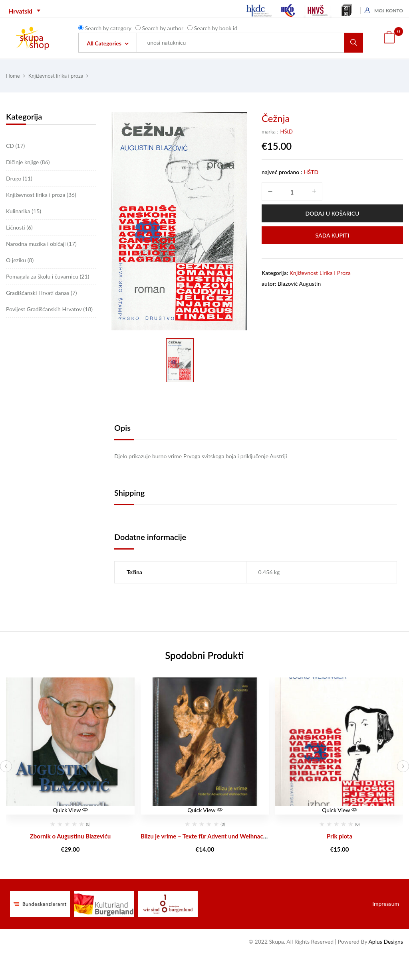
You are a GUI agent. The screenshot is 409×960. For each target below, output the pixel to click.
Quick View (70, 810)
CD (15, 145)
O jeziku (20, 260)
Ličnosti (19, 227)
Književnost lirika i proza (55, 76)
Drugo (19, 178)
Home (13, 76)
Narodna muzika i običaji (41, 243)
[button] (389, 38)
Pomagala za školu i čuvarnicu (47, 276)
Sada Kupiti (332, 235)
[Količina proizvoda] (292, 192)
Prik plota (339, 836)
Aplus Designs (385, 941)
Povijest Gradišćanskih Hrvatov (49, 309)
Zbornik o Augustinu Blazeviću (70, 836)
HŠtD (286, 131)
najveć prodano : (282, 172)
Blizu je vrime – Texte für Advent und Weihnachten (208, 836)
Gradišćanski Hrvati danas (41, 292)
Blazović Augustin (299, 283)
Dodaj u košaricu (332, 213)
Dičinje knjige (28, 162)
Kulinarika (23, 211)
